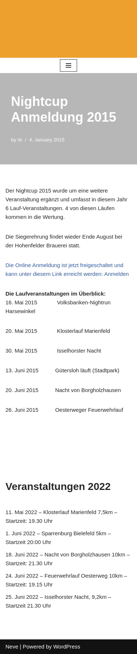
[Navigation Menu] (68, 65)
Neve (11, 646)
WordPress (66, 646)
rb (20, 139)
